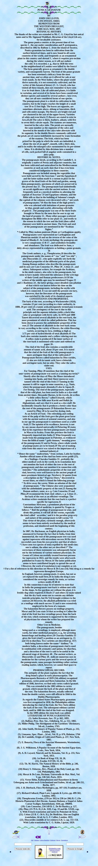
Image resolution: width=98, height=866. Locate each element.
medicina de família (55, 850)
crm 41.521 (55, 852)
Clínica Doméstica (44, 840)
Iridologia (52, 840)
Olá (32, 840)
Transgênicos (64, 840)
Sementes (36, 840)
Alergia (58, 840)
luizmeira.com (55, 848)
